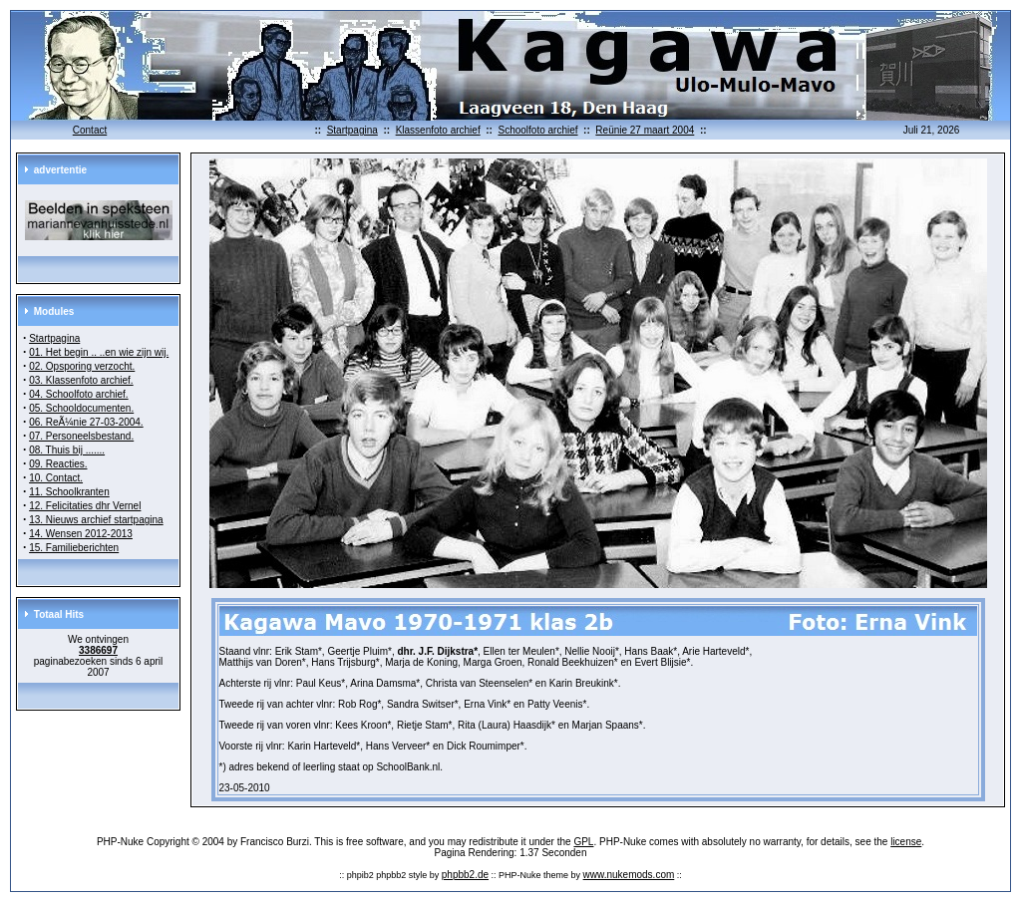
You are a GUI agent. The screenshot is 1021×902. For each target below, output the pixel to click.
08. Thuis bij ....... (67, 450)
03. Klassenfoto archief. (81, 380)
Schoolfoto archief (537, 130)
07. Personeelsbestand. (81, 436)
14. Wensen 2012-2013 (81, 533)
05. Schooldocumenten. (81, 408)
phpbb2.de (465, 874)
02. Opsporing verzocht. (82, 366)
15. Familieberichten (74, 547)
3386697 (98, 650)
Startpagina (352, 130)
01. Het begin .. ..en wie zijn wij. (99, 352)
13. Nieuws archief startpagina (96, 519)
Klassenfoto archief (438, 130)
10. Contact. (56, 477)
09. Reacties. (58, 463)
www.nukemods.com (629, 874)
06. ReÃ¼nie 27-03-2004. (86, 422)
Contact (90, 130)
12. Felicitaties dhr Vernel (85, 505)
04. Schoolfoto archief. (79, 394)
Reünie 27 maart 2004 (644, 130)
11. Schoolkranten (69, 491)
